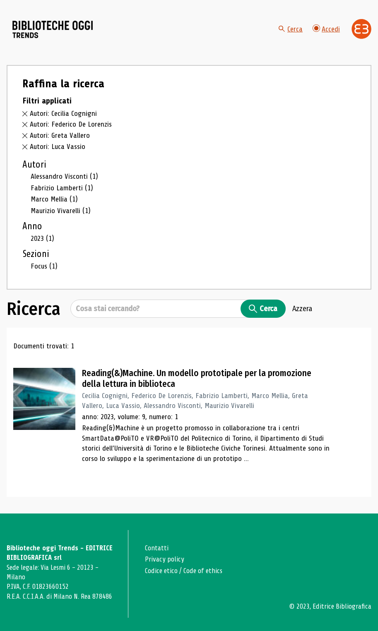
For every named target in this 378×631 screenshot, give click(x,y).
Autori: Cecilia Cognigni (63, 113)
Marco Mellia (54, 199)
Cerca (291, 29)
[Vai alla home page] (53, 29)
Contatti (157, 548)
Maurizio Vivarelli (61, 210)
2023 (42, 238)
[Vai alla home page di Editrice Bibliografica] (361, 29)
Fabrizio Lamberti (62, 188)
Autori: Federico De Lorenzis (71, 124)
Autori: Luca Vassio (57, 146)
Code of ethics (202, 571)
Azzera (302, 308)
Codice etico (161, 571)
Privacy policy (164, 559)
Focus (44, 266)
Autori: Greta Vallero (60, 135)
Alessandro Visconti (64, 176)
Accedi (326, 28)
